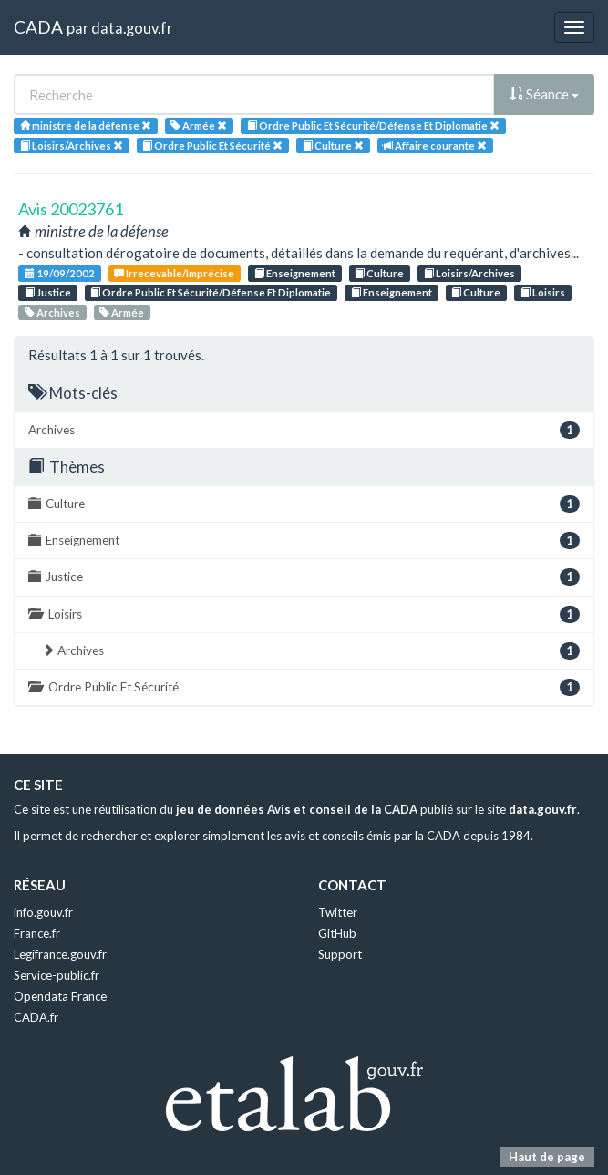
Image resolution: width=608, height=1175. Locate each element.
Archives (52, 312)
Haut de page (547, 1156)
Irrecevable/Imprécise (174, 273)
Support (340, 954)
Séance (544, 94)
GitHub (337, 933)
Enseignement (294, 273)
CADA (38, 26)
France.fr (37, 933)
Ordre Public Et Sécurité (304, 687)
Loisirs (542, 292)
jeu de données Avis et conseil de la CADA (296, 809)
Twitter (337, 912)
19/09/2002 (60, 273)
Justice (48, 292)
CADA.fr (36, 1017)
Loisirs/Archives (469, 273)
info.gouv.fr (43, 912)
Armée (121, 312)
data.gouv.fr (131, 27)
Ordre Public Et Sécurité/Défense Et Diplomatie (210, 292)
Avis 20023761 (70, 209)
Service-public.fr (56, 975)
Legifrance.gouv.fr (60, 954)
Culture (379, 273)
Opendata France (60, 996)
